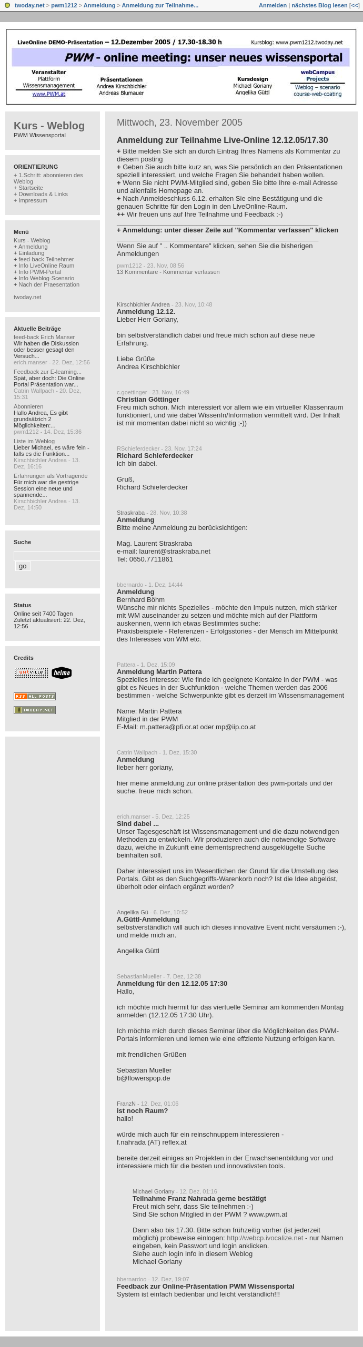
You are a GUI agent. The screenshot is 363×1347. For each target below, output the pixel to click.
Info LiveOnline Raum (46, 265)
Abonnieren (28, 406)
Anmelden (273, 5)
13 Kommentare (137, 272)
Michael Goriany (153, 1191)
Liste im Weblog (34, 441)
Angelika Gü (132, 912)
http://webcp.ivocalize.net (265, 1238)
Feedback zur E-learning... (48, 372)
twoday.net (30, 5)
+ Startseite (28, 188)
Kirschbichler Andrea (143, 304)
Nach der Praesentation (48, 284)
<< (354, 5)
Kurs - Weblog (49, 125)
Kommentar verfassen (191, 272)
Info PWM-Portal (39, 272)
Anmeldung (100, 5)
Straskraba (131, 512)
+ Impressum (30, 200)
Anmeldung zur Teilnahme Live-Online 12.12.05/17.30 (222, 140)
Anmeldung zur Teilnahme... (160, 5)
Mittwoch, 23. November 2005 (180, 122)
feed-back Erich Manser (44, 337)
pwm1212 (64, 5)
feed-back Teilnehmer (46, 259)
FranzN (126, 1103)
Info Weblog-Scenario (46, 278)
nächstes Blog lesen (319, 5)
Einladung (31, 253)
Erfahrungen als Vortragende (51, 476)
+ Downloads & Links (41, 194)
